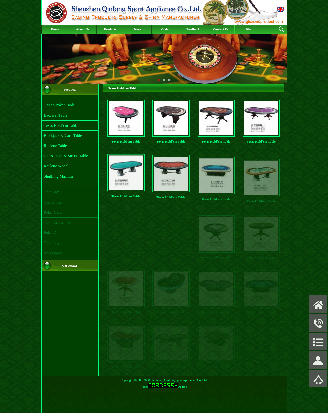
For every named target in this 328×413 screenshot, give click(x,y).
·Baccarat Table (55, 115)
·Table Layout (54, 245)
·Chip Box (51, 195)
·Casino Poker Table (59, 105)
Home (55, 29)
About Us (82, 29)
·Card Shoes (52, 205)
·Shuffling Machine (58, 176)
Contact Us (220, 29)
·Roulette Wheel (56, 166)
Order (165, 29)
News (138, 29)
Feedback (193, 29)
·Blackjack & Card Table (62, 135)
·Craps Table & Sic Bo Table (65, 156)
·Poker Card (52, 215)
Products (110, 29)
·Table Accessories (57, 225)
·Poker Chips (53, 235)
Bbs (248, 29)
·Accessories (53, 256)
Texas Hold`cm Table (125, 141)
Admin (48, 408)
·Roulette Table (55, 146)
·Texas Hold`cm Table (60, 125)
